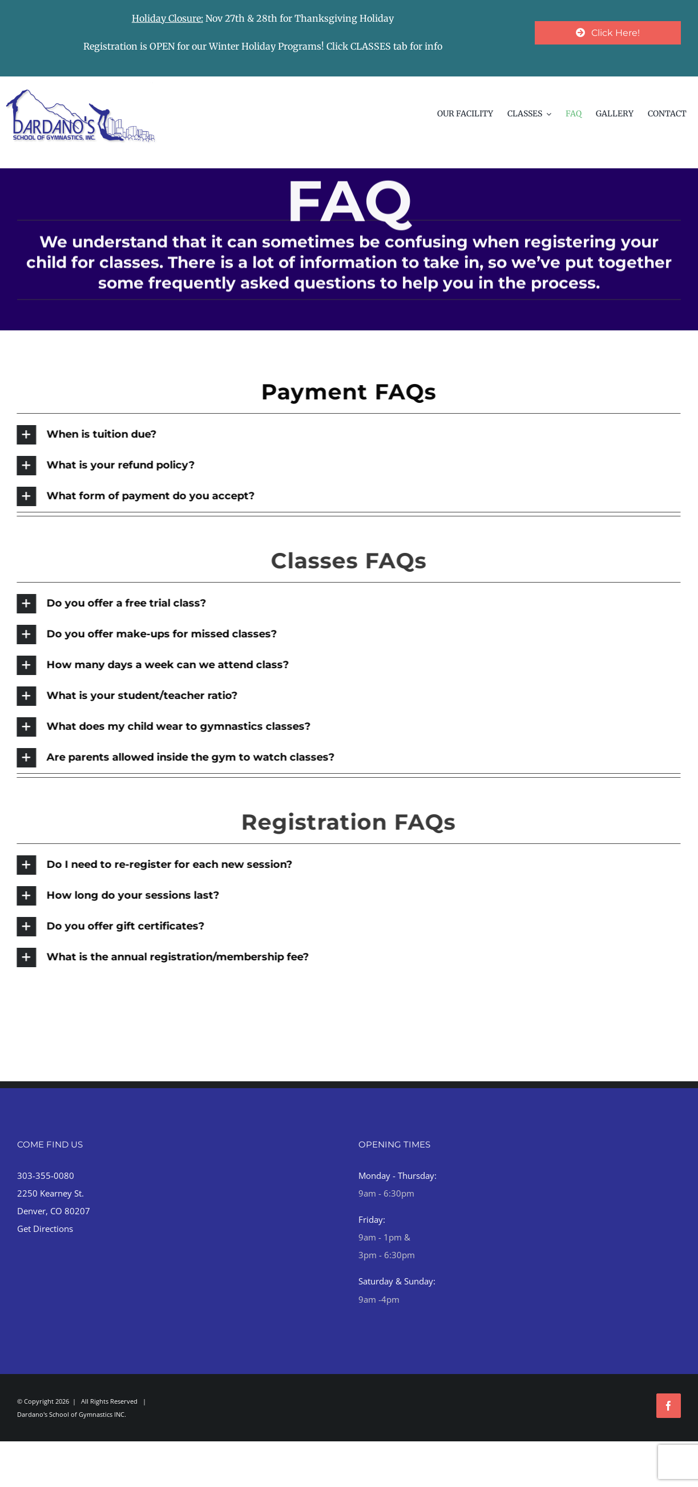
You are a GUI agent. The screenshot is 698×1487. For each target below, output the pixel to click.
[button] (347, 434)
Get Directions (45, 1228)
